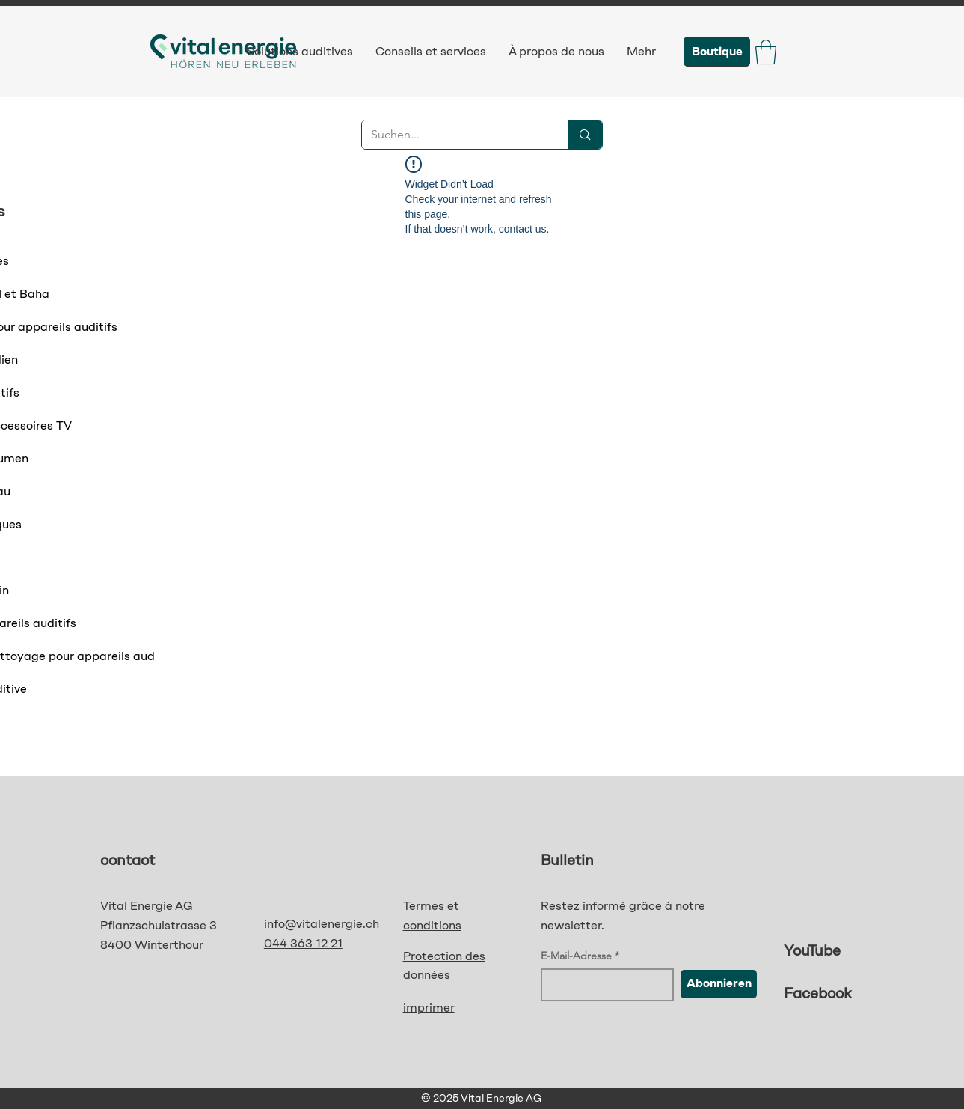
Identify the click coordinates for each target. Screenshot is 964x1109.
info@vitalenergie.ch (321, 924)
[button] (765, 52)
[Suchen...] (454, 134)
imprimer (429, 1007)
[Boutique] (717, 52)
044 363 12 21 (303, 943)
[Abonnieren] (719, 984)
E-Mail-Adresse (576, 955)
